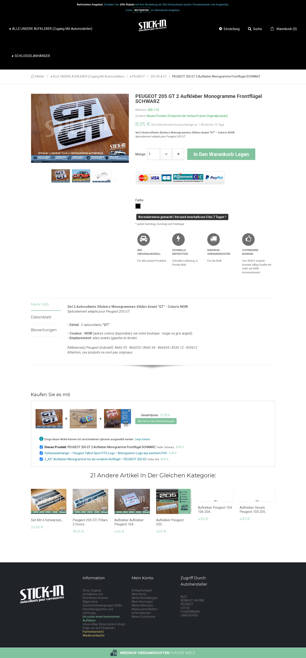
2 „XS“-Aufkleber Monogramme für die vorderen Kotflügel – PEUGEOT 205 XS (95, 459)
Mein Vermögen (142, 601)
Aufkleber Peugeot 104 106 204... (215, 510)
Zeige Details (142, 439)
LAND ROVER (189, 615)
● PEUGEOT (137, 76)
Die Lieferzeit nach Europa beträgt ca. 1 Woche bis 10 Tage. (188, 124)
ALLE (184, 596)
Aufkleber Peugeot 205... (170, 522)
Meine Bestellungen (145, 598)
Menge (140, 154)
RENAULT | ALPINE (192, 600)
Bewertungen (44, 330)
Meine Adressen (142, 605)
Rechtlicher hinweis (95, 598)
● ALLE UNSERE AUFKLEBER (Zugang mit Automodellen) (87, 76)
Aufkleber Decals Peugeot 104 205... (253, 510)
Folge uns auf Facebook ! (99, 628)
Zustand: (140, 116)
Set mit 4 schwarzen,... (47, 520)
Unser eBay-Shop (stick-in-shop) (104, 624)
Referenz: (141, 110)
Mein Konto (139, 594)
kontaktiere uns (93, 594)
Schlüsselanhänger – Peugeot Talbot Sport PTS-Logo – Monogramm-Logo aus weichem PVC (105, 453)
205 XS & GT (158, 76)
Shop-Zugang (92, 590)
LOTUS (185, 608)
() (286, 29)
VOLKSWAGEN (190, 611)
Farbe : (140, 200)
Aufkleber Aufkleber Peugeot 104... (129, 522)
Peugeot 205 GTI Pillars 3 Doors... (90, 522)
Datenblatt (41, 317)
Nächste (115, 179)
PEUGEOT (187, 604)
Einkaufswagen (142, 590)
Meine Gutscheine (143, 616)
